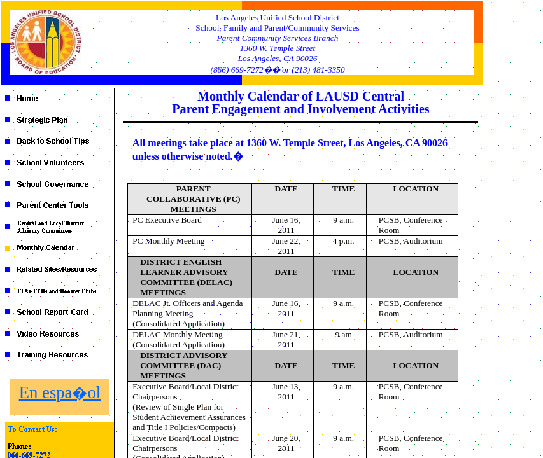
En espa (60, 392)
